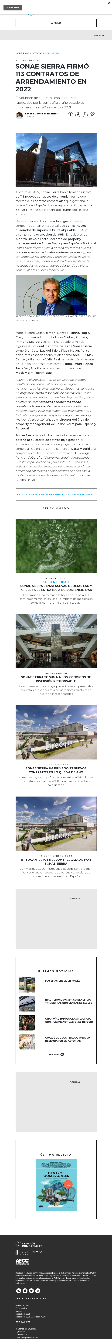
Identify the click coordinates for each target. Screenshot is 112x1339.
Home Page (22, 53)
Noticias (37, 53)
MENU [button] (56, 23)
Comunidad (52, 53)
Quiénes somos (22, 1305)
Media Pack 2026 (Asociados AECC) (31, 1317)
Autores (19, 1311)
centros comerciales (30, 494)
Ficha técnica (21, 1308)
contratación (74, 494)
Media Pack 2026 (23, 1314)
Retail (90, 494)
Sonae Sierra (54, 494)
